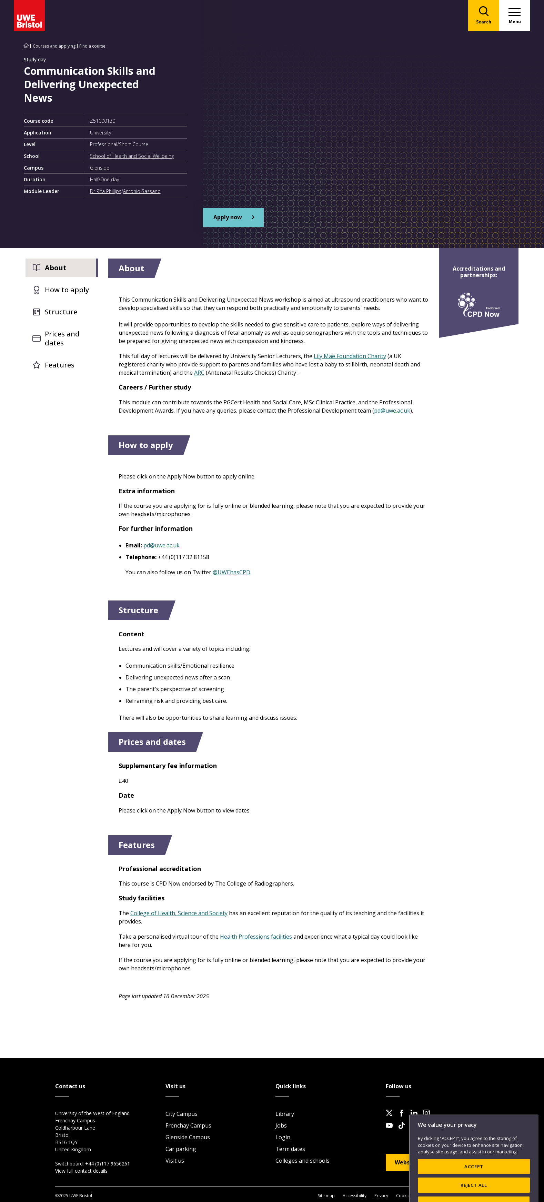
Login (282, 1137)
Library (284, 1114)
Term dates (290, 1149)
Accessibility (354, 1196)
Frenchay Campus (188, 1125)
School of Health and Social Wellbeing (132, 156)
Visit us (174, 1160)
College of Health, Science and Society (179, 913)
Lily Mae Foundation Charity (350, 356)
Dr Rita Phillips (105, 191)
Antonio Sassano (142, 191)
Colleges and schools (302, 1160)
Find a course (92, 46)
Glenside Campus (187, 1137)
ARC (199, 372)
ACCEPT (473, 1186)
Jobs (281, 1125)
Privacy (381, 1196)
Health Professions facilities (256, 936)
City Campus (181, 1114)
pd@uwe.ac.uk (392, 410)
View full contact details (81, 1171)
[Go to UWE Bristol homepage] (26, 46)
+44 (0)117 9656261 (107, 1163)
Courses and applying (54, 46)
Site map (326, 1196)
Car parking (180, 1149)
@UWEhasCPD (231, 572)
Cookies (404, 1196)
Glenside (99, 167)
